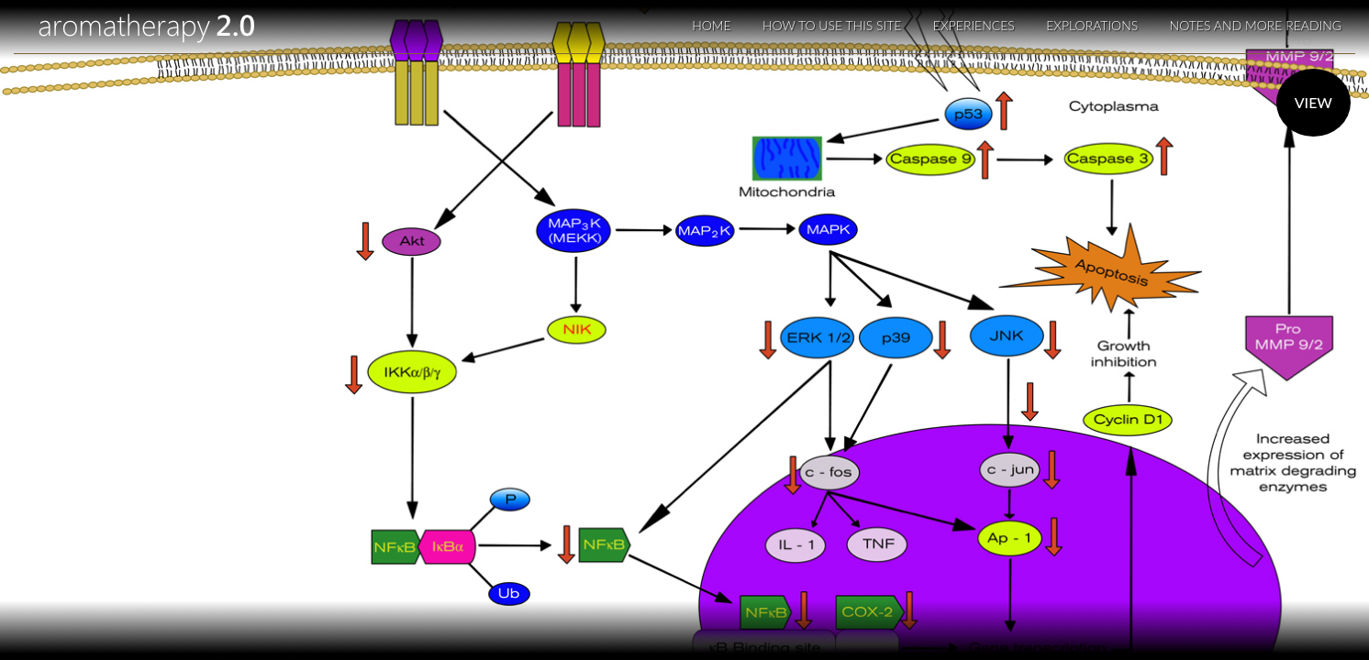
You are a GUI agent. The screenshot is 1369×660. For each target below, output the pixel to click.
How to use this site (831, 25)
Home (711, 25)
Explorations (1092, 25)
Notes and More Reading (1255, 25)
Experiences (974, 25)
